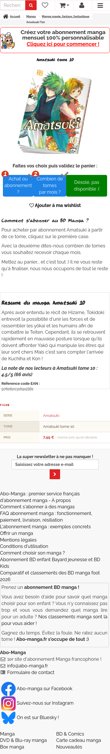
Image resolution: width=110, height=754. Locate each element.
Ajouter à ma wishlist (55, 205)
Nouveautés (69, 747)
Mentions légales (18, 540)
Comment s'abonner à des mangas (37, 506)
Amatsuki (51, 415)
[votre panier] (64, 5)
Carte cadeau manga (78, 740)
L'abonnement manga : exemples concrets (45, 526)
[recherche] (13, 5)
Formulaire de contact (31, 672)
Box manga (12, 747)
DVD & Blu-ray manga (23, 740)
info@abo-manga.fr (27, 666)
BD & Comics (70, 734)
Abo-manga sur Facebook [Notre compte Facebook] (36, 688)
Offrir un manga (16, 533)
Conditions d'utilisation (24, 546)
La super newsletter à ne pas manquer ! (55, 466)
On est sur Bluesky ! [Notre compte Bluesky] (30, 717)
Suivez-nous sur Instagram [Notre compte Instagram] (37, 703)
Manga (7, 734)
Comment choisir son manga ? (32, 553)
